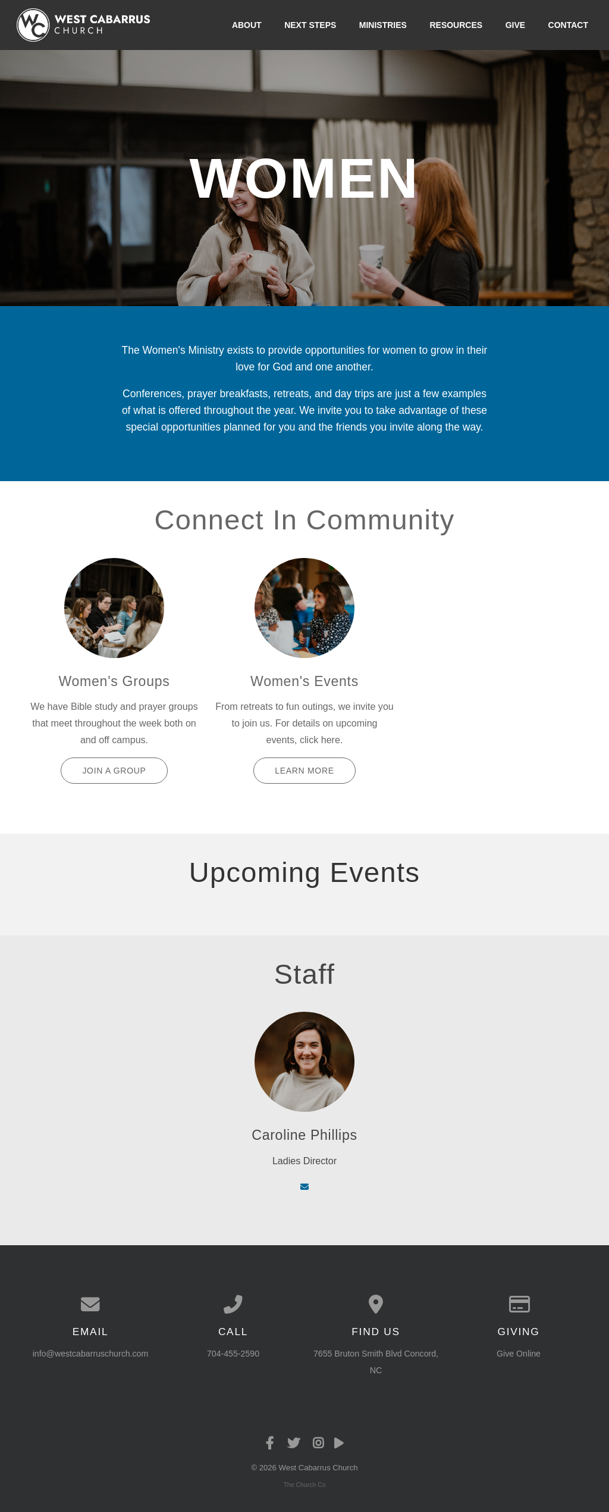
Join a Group (114, 770)
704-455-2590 (233, 1353)
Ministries (383, 25)
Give (515, 25)
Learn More (304, 770)
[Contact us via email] (90, 1304)
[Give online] (518, 1304)
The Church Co (304, 1484)
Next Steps (310, 25)
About (247, 25)
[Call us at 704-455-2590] (233, 1304)
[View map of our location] (375, 1304)
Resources (455, 25)
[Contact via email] (304, 1187)
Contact (568, 25)
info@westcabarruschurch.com (91, 1353)
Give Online (519, 1353)
